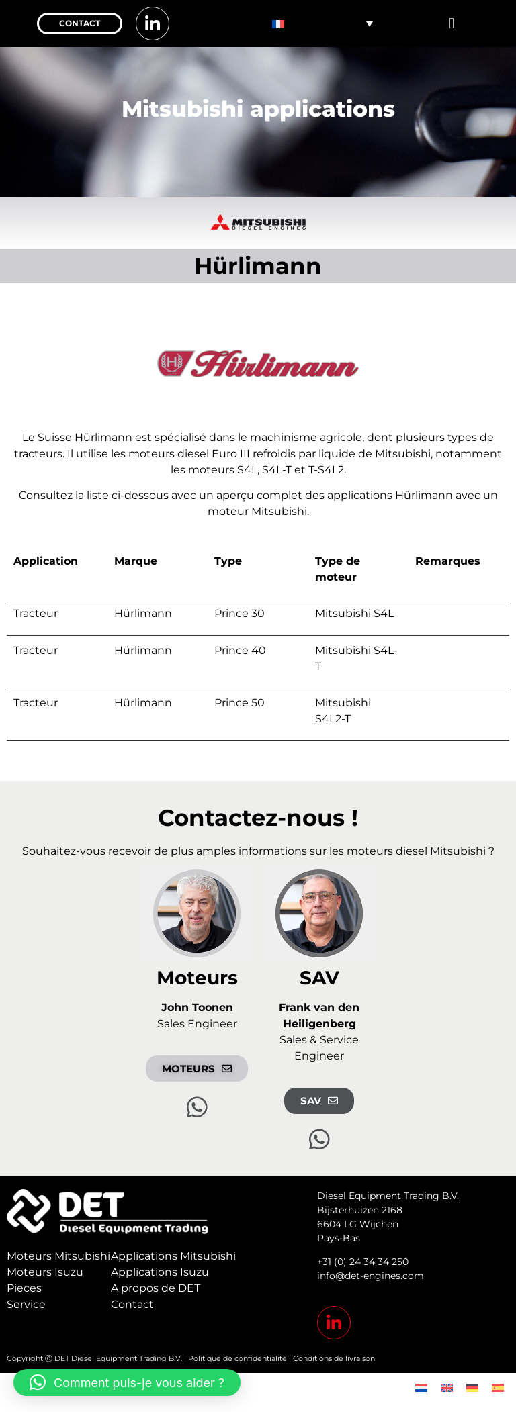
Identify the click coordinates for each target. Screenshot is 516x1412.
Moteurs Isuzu (45, 1272)
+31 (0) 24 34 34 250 (362, 1262)
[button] (451, 24)
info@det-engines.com (370, 1276)
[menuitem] (322, 23)
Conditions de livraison (334, 1358)
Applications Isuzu (160, 1272)
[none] (322, 23)
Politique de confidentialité (237, 1358)
